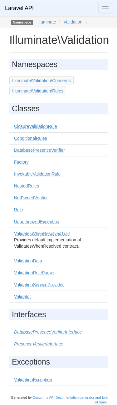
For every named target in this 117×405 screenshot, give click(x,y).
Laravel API (19, 8)
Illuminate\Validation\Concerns (41, 80)
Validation (73, 21)
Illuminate (46, 21)
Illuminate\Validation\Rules (37, 90)
